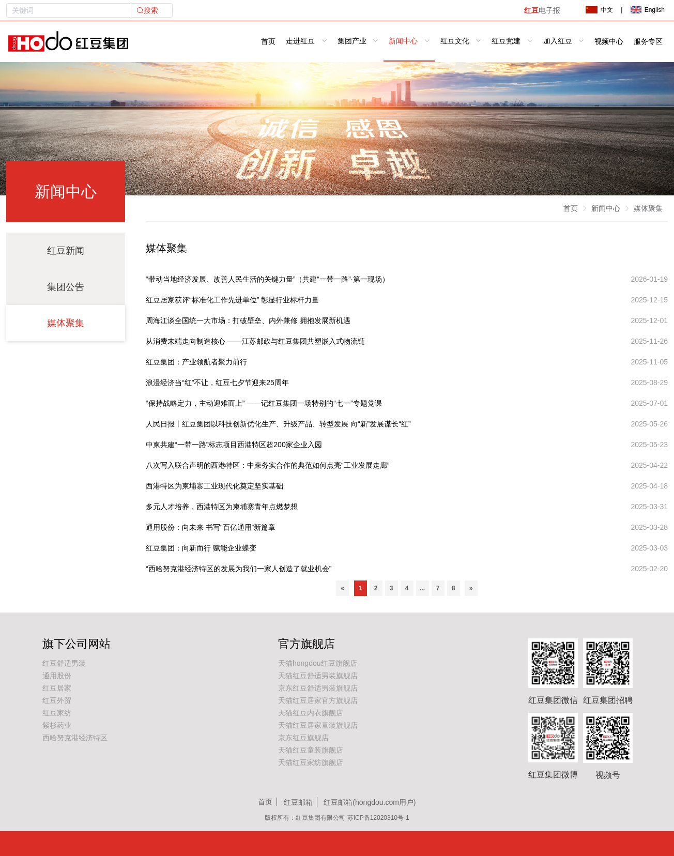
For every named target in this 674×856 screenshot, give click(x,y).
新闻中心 (605, 208)
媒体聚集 (65, 323)
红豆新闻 (65, 251)
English (648, 9)
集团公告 (65, 287)
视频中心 (608, 41)
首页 (268, 41)
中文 (599, 9)
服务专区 (648, 41)
